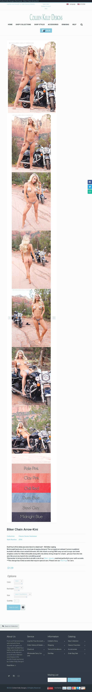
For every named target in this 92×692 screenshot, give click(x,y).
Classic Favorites (76, 645)
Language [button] (71, 4)
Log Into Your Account (13, 4)
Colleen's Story (56, 641)
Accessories (76, 649)
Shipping (56, 645)
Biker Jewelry (49, 558)
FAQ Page (63, 560)
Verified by (58, 688)
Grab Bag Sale (76, 654)
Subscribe (74, 680)
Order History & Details (28, 4)
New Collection (76, 641)
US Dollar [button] (81, 4)
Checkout (35, 649)
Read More (11, 665)
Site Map (56, 654)
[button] (46, 30)
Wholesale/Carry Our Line (35, 655)
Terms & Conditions (56, 649)
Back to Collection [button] (10, 626)
